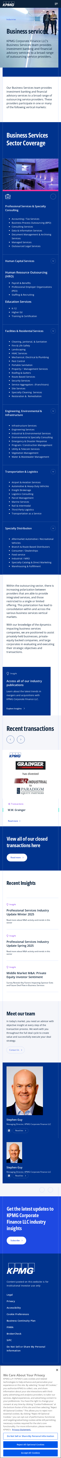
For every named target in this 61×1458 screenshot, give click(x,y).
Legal (10, 1294)
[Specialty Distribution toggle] (53, 528)
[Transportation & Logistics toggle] (53, 471)
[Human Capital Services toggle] (53, 261)
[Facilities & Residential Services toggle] (53, 331)
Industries (11, 19)
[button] (56, 4)
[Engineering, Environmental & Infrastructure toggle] (53, 411)
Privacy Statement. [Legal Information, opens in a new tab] (21, 1429)
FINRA (10, 1327)
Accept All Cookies (30, 1452)
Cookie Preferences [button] (18, 1314)
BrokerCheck (14, 1333)
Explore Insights (16, 708)
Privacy (11, 1301)
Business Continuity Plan (21, 1320)
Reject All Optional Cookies (30, 1444)
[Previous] (10, 739)
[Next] (21, 739)
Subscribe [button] (15, 1240)
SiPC (9, 1340)
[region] (30, 1411)
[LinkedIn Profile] (9, 1175)
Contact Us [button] (14, 1050)
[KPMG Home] (8, 4)
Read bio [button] (19, 1130)
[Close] (57, 1370)
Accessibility (14, 1307)
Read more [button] (16, 857)
